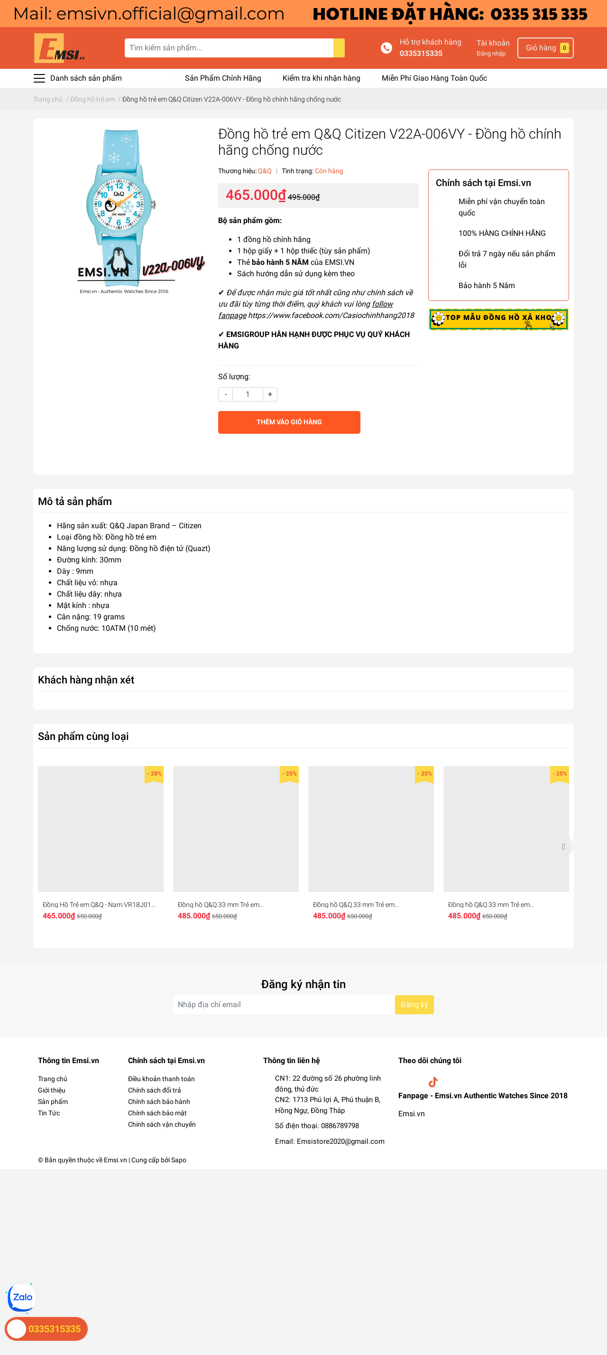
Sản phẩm (53, 1101)
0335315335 (421, 53)
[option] (100, 846)
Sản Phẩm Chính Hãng (223, 78)
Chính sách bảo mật (157, 1113)
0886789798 (340, 1125)
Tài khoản (493, 42)
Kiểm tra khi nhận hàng (321, 78)
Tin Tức (49, 1113)
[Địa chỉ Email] (303, 1004)
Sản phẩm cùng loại (83, 736)
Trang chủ (52, 1079)
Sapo (178, 1160)
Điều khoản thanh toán (161, 1079)
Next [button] (563, 846)
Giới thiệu (51, 1090)
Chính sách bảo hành (159, 1101)
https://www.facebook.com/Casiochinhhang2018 (331, 315)
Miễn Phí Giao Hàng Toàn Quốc (434, 78)
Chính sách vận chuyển (162, 1124)
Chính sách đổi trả (154, 1090)
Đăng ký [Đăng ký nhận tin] (414, 1004)
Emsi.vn (411, 1113)
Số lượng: (234, 376)
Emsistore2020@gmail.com (341, 1141)
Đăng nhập (491, 53)
